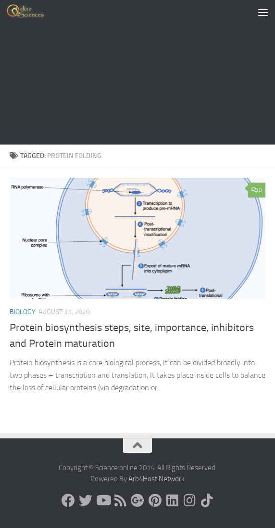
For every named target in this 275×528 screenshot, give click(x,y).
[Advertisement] (137, 72)
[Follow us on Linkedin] (172, 500)
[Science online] (68, 500)
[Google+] (137, 500)
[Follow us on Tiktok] (206, 500)
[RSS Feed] (120, 500)
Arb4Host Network (156, 479)
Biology (23, 312)
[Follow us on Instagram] (189, 500)
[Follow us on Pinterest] (155, 500)
